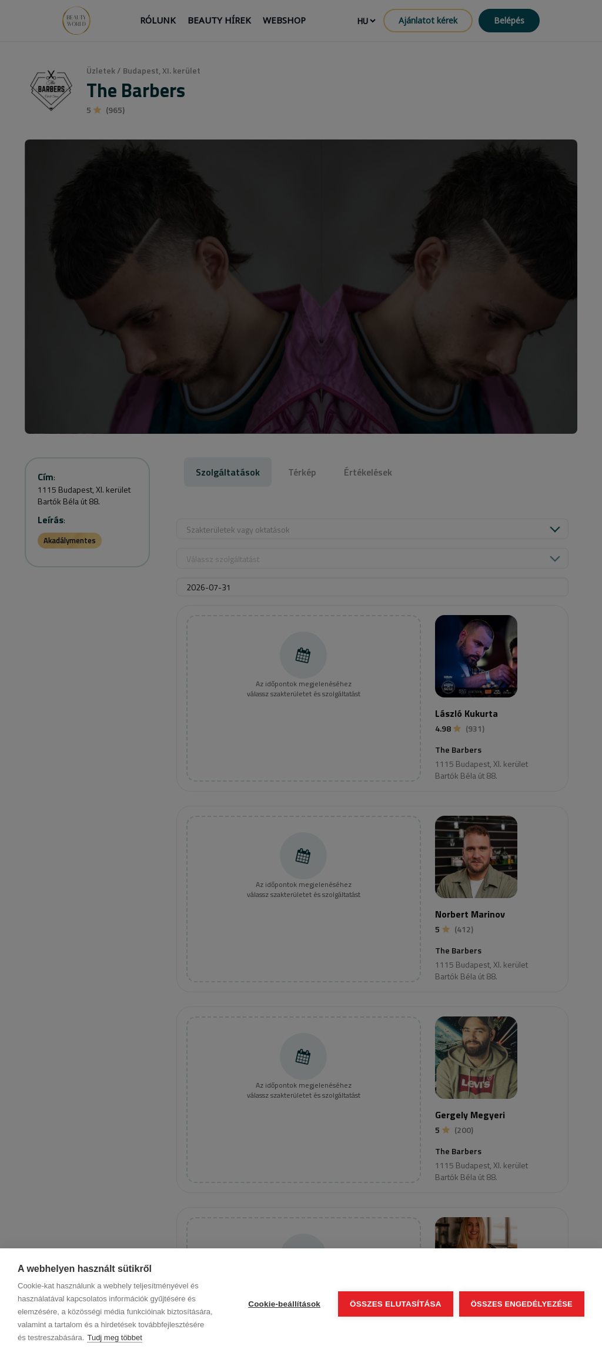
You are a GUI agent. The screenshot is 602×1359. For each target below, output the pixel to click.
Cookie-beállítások (284, 1304)
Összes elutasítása (396, 1304)
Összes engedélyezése (522, 1304)
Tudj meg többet (114, 1337)
